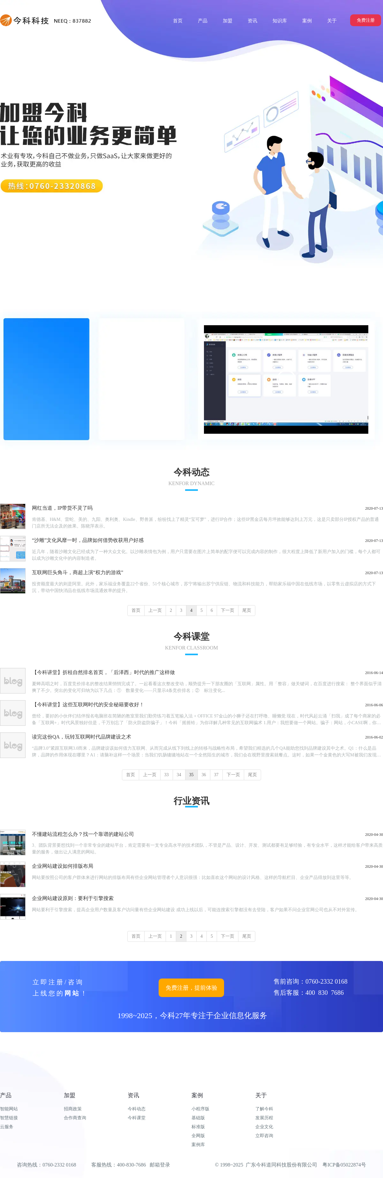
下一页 (227, 610)
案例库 (198, 1144)
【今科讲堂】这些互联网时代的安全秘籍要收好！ (88, 704)
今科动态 (137, 1109)
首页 (135, 610)
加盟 (69, 1095)
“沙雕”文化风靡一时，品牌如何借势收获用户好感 (88, 540)
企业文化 (264, 1126)
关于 (261, 1095)
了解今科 (264, 1109)
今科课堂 (137, 1117)
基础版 (198, 1117)
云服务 (6, 1126)
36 (204, 774)
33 (166, 774)
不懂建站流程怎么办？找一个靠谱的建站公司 (83, 834)
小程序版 (200, 1109)
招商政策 (73, 1109)
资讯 (133, 1095)
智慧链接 (9, 1117)
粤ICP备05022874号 (344, 1164)
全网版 (198, 1135)
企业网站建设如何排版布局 (62, 866)
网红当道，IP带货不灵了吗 (62, 508)
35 (191, 774)
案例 (197, 1095)
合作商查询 (75, 1117)
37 (216, 774)
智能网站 (9, 1109)
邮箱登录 (160, 1164)
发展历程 (264, 1117)
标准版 (198, 1126)
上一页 (155, 610)
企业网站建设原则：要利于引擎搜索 (73, 898)
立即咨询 (264, 1135)
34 (179, 774)
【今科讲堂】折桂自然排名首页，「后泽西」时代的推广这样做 (103, 672)
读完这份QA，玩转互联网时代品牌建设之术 (81, 736)
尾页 (246, 610)
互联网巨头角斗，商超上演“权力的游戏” (77, 572)
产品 (5, 1095)
